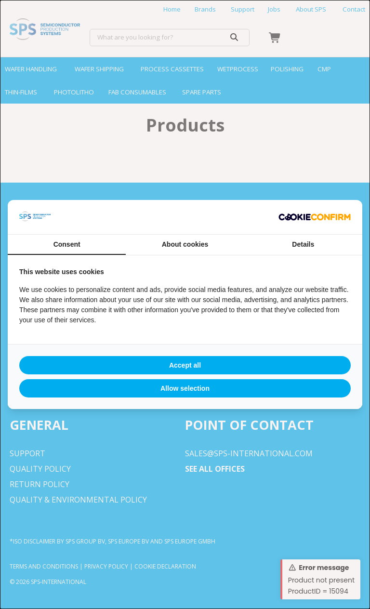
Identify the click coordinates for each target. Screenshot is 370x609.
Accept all (185, 365)
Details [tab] (303, 244)
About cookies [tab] (185, 244)
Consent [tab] (66, 244)
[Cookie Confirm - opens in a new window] (314, 217)
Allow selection (185, 388)
